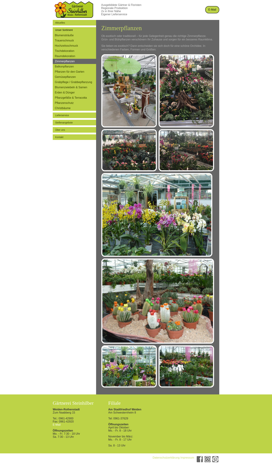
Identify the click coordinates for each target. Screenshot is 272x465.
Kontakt (59, 137)
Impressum (187, 457)
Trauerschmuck (64, 40)
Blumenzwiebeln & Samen (71, 87)
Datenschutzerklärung (166, 457)
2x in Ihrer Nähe (111, 11)
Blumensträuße (64, 35)
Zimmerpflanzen (65, 61)
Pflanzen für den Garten (69, 71)
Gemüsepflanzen (65, 76)
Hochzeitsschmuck (66, 45)
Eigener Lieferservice (114, 14)
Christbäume (63, 108)
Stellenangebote (64, 122)
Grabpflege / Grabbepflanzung (73, 82)
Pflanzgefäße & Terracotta (71, 97)
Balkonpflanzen (64, 66)
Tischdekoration (64, 50)
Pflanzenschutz (64, 102)
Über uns (60, 129)
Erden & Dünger (65, 92)
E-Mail (212, 9)
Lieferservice (62, 115)
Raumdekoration (65, 56)
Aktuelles (60, 22)
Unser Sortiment (64, 30)
